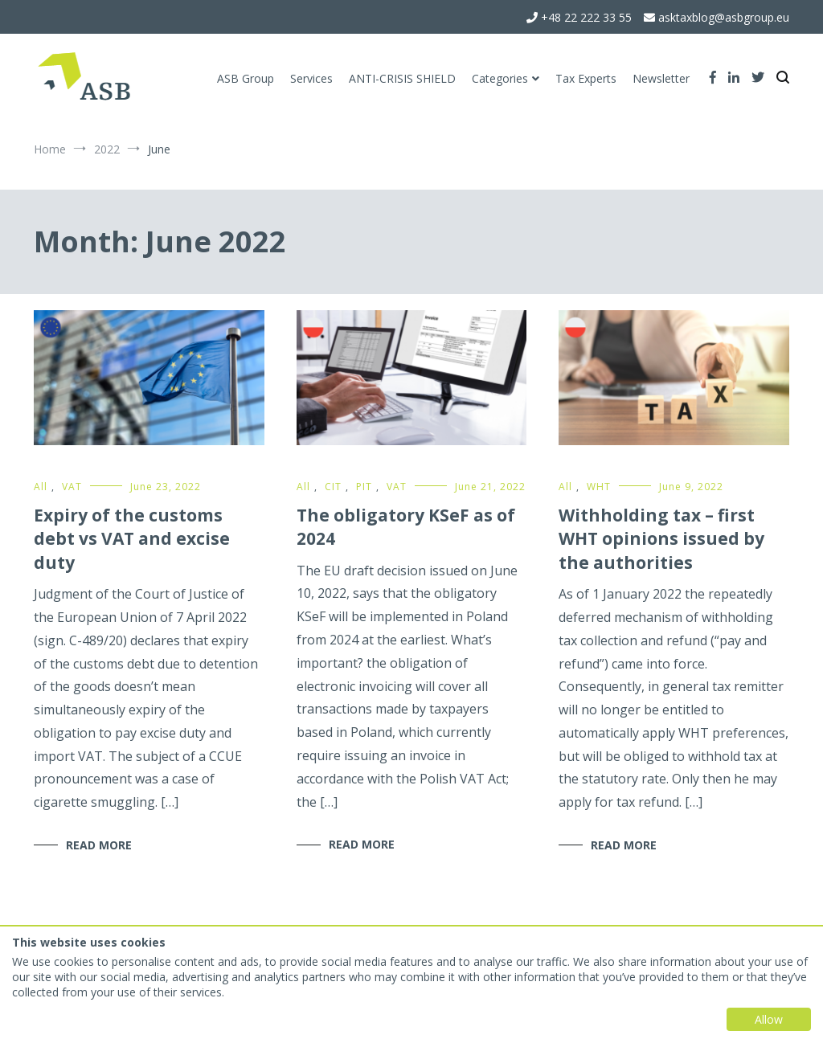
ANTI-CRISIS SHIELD (402, 78)
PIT (364, 486)
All (40, 486)
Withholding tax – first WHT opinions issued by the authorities (661, 539)
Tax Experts (585, 78)
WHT (599, 486)
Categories (500, 78)
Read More (99, 845)
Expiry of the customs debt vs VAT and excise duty (132, 539)
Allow (769, 1019)
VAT (72, 486)
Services (311, 78)
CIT (333, 486)
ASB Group (245, 78)
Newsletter (661, 78)
